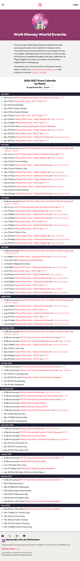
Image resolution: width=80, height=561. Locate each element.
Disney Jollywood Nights (30, 392)
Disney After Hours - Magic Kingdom (31, 119)
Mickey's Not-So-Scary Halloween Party (37, 341)
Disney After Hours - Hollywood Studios (33, 137)
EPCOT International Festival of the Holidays (39, 396)
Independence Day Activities (30, 260)
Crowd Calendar (38, 72)
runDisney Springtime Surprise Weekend (38, 126)
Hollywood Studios (61, 137)
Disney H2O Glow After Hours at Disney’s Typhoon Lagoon (45, 148)
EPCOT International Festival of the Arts (37, 458)
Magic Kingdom (57, 119)
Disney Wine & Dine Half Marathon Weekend (41, 377)
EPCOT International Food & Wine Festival (38, 337)
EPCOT (61, 98)
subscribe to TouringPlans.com (44, 69)
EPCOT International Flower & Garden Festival (35, 98)
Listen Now (11, 549)
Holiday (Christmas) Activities (33, 403)
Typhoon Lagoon (11, 150)
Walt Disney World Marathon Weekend (38, 468)
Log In (75, 5)
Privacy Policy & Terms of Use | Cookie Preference (17, 555)
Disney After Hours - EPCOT (26, 101)
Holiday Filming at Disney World (33, 406)
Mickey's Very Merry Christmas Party (36, 410)
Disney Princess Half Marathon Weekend (42, 501)
